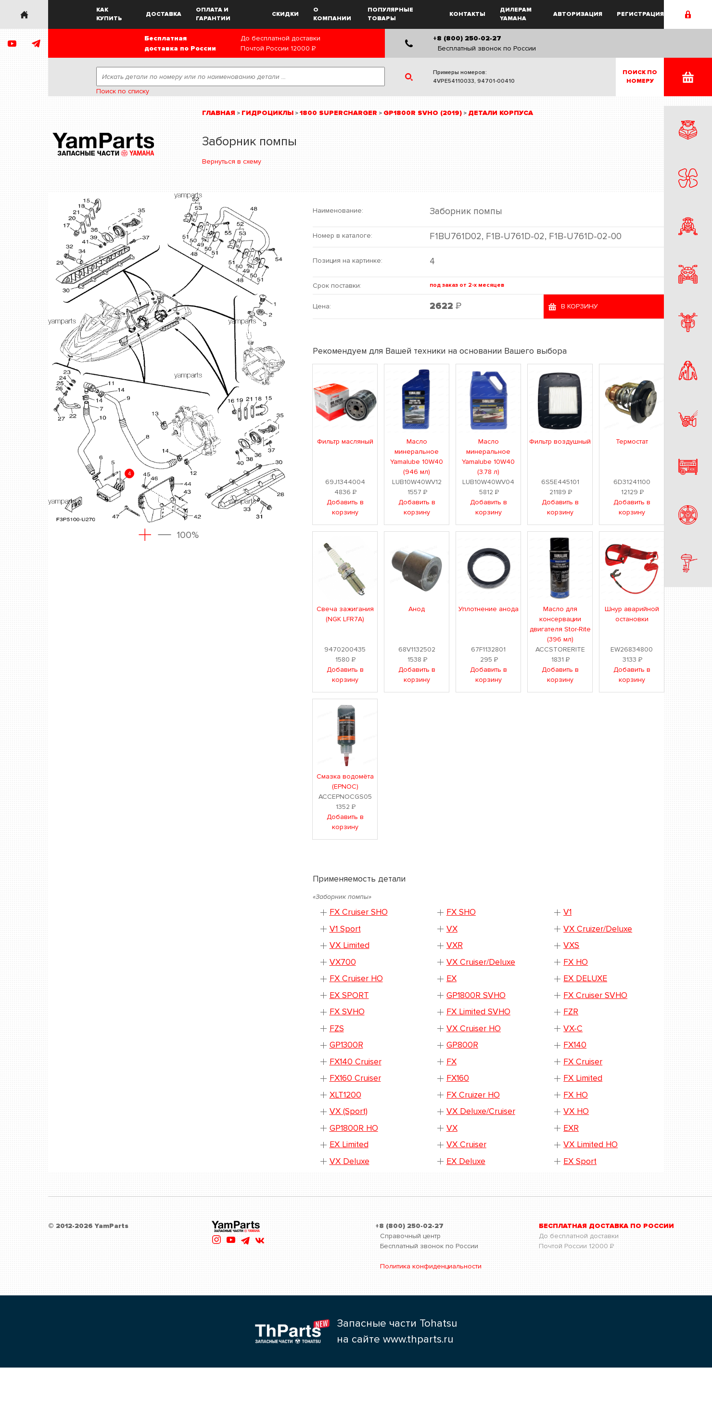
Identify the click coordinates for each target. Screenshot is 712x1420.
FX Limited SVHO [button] (478, 1012)
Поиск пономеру (640, 77)
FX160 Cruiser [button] (355, 1078)
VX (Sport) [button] (349, 1111)
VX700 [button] (343, 962)
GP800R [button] (462, 1045)
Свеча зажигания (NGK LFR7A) (345, 614)
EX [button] (451, 978)
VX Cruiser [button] (466, 1144)
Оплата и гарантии (213, 14)
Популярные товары (390, 14)
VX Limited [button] (349, 945)
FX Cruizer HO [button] (473, 1095)
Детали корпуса (500, 113)
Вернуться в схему (231, 161)
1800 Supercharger (338, 113)
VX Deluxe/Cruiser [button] (480, 1111)
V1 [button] (567, 912)
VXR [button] (454, 945)
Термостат (632, 441)
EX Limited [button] (349, 1144)
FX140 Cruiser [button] (355, 1062)
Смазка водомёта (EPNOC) (345, 781)
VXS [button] (571, 945)
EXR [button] (571, 1128)
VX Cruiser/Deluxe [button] (480, 962)
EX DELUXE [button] (585, 978)
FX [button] (451, 1062)
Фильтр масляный (345, 441)
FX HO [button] (575, 962)
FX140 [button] (574, 1045)
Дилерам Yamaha (516, 14)
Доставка (163, 14)
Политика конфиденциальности (431, 1266)
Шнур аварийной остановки (632, 614)
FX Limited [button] (582, 1078)
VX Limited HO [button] (590, 1144)
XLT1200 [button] (345, 1095)
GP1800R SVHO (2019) (422, 113)
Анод (416, 609)
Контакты (467, 14)
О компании (332, 14)
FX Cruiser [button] (582, 1062)
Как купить (109, 14)
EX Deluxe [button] (465, 1161)
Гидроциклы (267, 113)
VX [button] (452, 929)
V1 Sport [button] (345, 929)
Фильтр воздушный (560, 441)
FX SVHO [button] (347, 1012)
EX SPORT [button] (349, 995)
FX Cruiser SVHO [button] (595, 995)
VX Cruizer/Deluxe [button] (597, 929)
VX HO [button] (576, 1111)
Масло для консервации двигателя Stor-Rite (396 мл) (560, 624)
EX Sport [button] (580, 1161)
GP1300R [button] (346, 1045)
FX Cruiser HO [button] (356, 978)
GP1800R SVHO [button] (476, 995)
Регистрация (640, 14)
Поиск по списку (122, 91)
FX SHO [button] (461, 912)
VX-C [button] (573, 1028)
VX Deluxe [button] (349, 1161)
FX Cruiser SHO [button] (359, 912)
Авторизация (577, 14)
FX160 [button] (457, 1078)
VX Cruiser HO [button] (473, 1028)
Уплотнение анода (488, 609)
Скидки (285, 14)
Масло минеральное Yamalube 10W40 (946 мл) (416, 456)
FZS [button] (337, 1028)
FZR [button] (570, 1012)
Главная (218, 113)
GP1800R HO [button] (354, 1128)
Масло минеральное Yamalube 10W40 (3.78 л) (488, 456)
